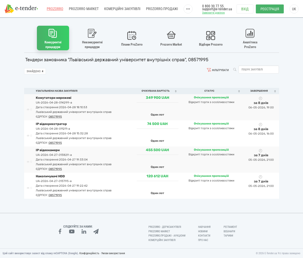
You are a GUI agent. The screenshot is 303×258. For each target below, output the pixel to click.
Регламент (230, 226)
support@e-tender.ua (217, 9)
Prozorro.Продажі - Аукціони (166, 235)
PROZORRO (55, 9)
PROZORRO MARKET (84, 9)
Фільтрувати (220, 70)
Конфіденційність (89, 253)
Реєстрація (270, 9)
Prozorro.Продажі (162, 9)
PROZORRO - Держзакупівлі (164, 226)
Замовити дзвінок (213, 12)
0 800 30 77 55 (213, 6)
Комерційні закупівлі (122, 9)
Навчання (204, 226)
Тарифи (228, 235)
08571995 (55, 116)
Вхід (245, 9)
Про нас (203, 240)
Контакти (204, 235)
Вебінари (229, 231)
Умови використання (113, 253)
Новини (203, 231)
